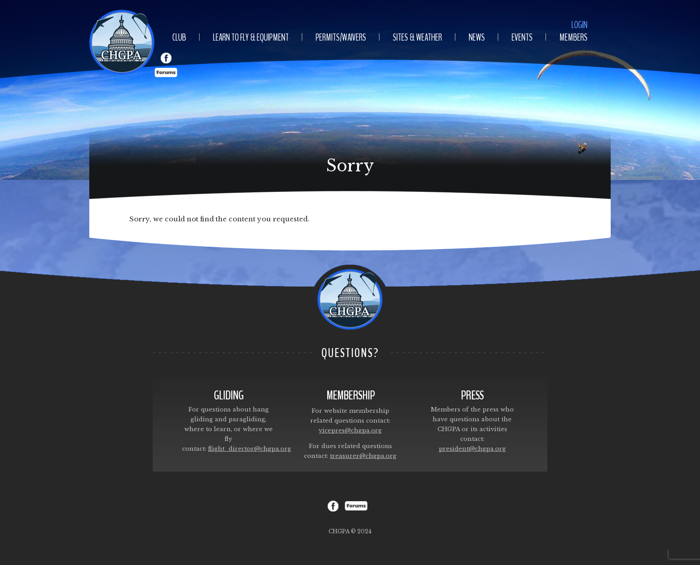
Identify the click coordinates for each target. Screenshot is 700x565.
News (477, 37)
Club (179, 37)
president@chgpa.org (472, 449)
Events (522, 37)
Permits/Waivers (341, 37)
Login (579, 25)
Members (573, 37)
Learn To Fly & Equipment (251, 37)
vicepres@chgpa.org (350, 430)
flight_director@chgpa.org (249, 449)
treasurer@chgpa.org (363, 456)
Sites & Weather (417, 37)
